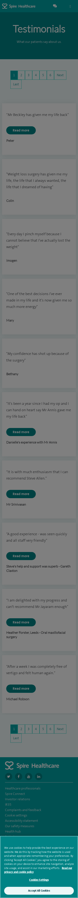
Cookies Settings (39, 880)
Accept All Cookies (39, 891)
